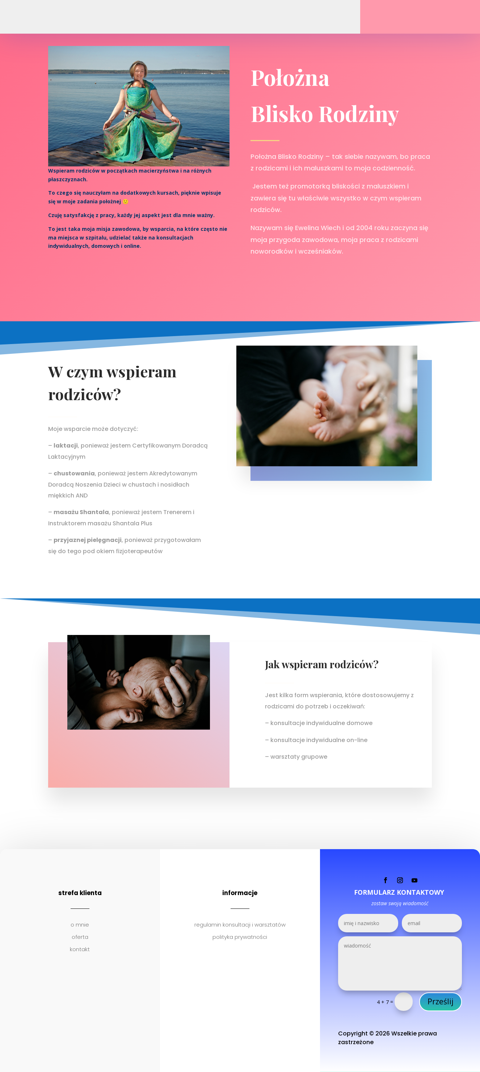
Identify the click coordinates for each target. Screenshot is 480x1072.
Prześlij (441, 1001)
